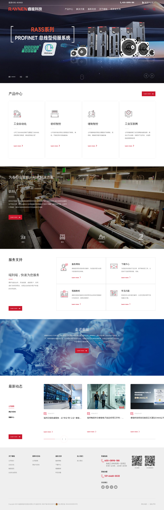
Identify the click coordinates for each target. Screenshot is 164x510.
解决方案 (80, 9)
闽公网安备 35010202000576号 (68, 504)
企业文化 (11, 464)
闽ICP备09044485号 (48, 504)
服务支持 (92, 9)
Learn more (149, 94)
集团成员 (11, 468)
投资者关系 (116, 9)
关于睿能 (103, 9)
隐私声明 (152, 504)
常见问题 (58, 472)
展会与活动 (12, 412)
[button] (146, 76)
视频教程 (58, 468)
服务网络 (58, 460)
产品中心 (69, 9)
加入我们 (80, 460)
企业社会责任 (13, 472)
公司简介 (11, 460)
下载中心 (58, 464)
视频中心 (11, 417)
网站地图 (144, 504)
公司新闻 (11, 406)
